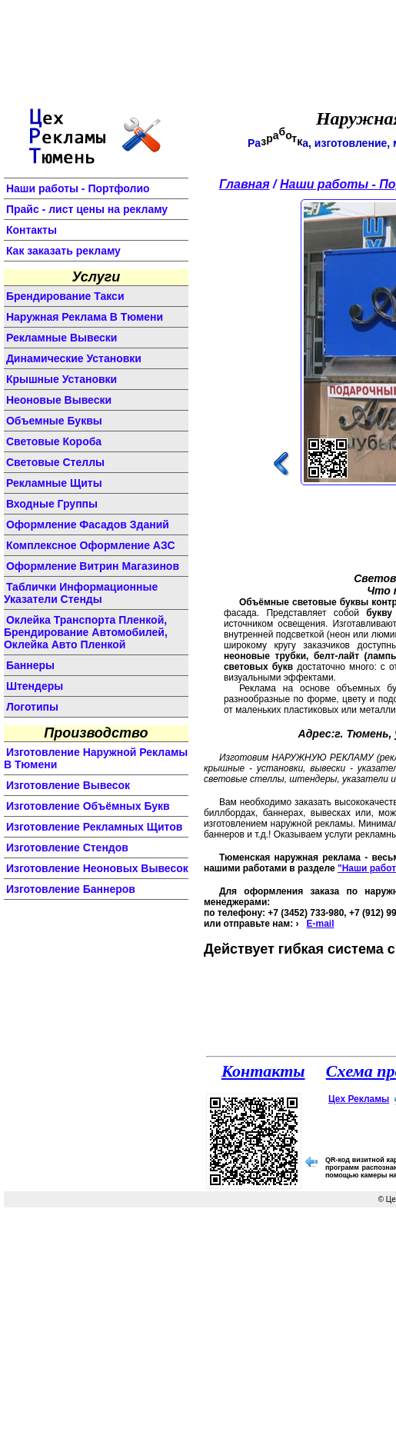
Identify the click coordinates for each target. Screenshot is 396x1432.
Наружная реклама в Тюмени (84, 317)
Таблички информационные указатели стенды (81, 593)
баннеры (30, 665)
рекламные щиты (54, 483)
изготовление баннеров (70, 889)
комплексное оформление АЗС (90, 545)
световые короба (53, 441)
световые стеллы (55, 462)
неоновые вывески (58, 400)
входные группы (52, 504)
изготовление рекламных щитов (94, 827)
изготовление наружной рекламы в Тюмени (96, 758)
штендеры (34, 686)
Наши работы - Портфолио (78, 188)
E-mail (320, 923)
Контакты (31, 230)
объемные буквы (54, 421)
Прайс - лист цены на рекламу (87, 209)
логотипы (32, 707)
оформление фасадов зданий (87, 524)
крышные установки (61, 379)
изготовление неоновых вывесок (97, 868)
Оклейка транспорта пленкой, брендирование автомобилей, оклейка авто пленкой (86, 632)
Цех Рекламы (358, 1099)
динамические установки (73, 358)
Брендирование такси (65, 296)
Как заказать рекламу (63, 251)
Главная (244, 184)
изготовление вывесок (68, 785)
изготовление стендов (67, 847)
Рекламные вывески (62, 337)
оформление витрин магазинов (92, 566)
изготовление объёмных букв (88, 806)
